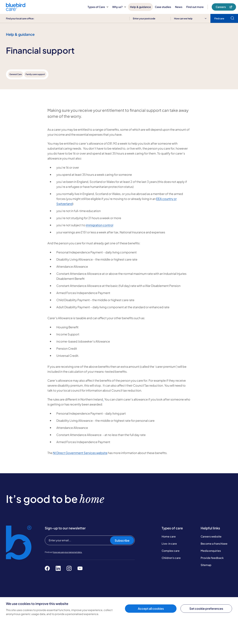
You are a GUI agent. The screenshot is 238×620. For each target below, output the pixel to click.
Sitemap (206, 565)
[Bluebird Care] (15, 10)
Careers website (211, 536)
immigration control (99, 225)
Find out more (195, 7)
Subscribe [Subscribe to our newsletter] (122, 540)
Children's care (171, 558)
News (178, 7)
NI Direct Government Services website (80, 453)
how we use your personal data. (67, 552)
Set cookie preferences (206, 608)
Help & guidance (140, 7)
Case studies (163, 7)
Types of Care (98, 7)
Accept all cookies (151, 608)
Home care (169, 536)
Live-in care (169, 543)
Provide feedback (212, 558)
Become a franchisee (214, 543)
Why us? (119, 7)
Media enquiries (211, 550)
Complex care (170, 550)
